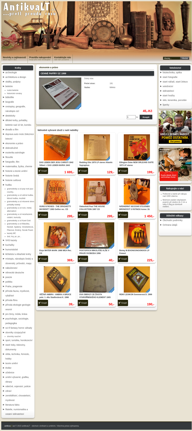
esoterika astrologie (15, 152)
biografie (9, 102)
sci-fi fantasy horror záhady (18, 328)
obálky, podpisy (12, 81)
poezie (8, 277)
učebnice (9, 372)
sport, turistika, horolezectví (18, 340)
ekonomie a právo (14, 143)
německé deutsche (14, 272)
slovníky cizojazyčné (15, 332)
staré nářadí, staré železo (175, 81)
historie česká (12, 175)
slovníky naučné (14, 336)
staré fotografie (170, 77)
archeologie (11, 72)
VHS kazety (11, 240)
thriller (8, 368)
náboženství (11, 268)
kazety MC (11, 233)
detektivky (10, 115)
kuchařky (9, 245)
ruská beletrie (12, 90)
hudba (8, 185)
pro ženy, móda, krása (16, 314)
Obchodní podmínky (172, 220)
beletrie (9, 86)
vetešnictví (168, 86)
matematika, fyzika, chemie (18, 166)
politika (8, 281)
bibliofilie (9, 97)
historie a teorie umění (16, 171)
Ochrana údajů (170, 225)
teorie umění (11, 363)
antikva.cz (9, 426)
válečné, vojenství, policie (18, 386)
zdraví (8, 391)
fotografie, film (12, 162)
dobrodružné (11, 148)
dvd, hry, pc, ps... (14, 236)
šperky (166, 104)
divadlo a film (11, 129)
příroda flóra (11, 300)
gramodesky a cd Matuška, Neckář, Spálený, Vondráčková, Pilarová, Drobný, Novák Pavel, (20, 227)
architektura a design (15, 77)
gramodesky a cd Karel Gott (19, 220)
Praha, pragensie (13, 286)
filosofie (9, 157)
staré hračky (169, 95)
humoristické (11, 249)
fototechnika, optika (172, 72)
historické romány (14, 93)
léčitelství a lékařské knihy (18, 254)
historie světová (13, 180)
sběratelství (168, 91)
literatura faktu (12, 405)
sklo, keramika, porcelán (175, 100)
